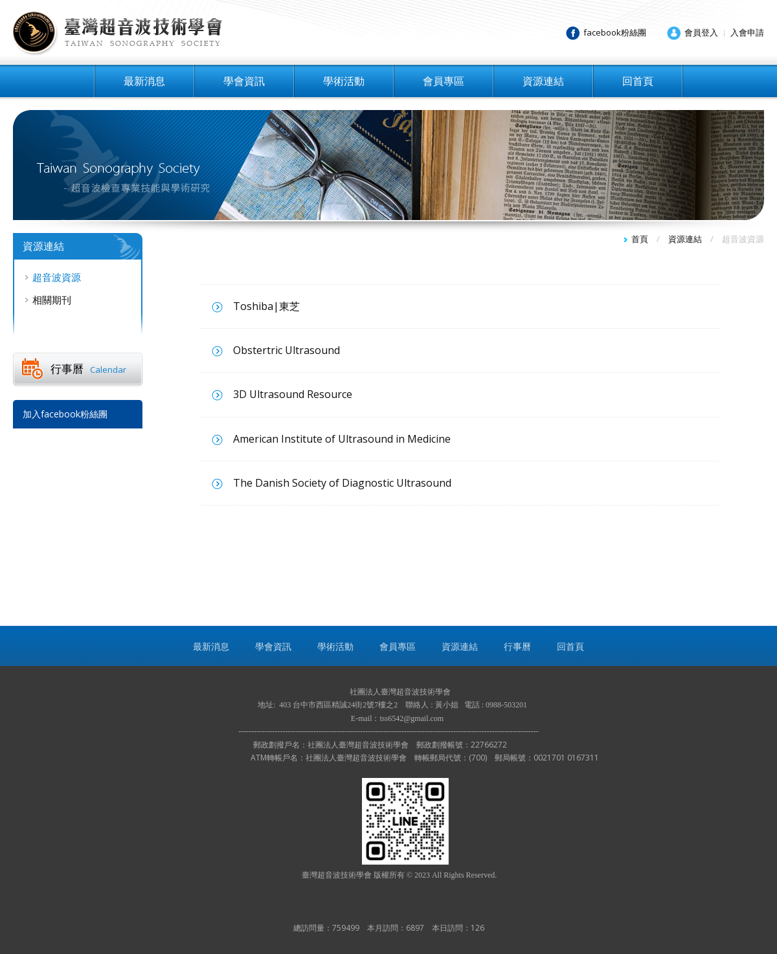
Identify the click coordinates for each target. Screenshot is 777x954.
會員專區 (443, 81)
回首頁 (637, 81)
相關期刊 (51, 299)
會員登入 (701, 32)
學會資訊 (244, 81)
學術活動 (344, 81)
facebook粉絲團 (614, 32)
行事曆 (88, 368)
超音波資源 (56, 277)
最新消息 (144, 81)
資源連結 (543, 81)
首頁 (639, 239)
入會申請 (747, 32)
